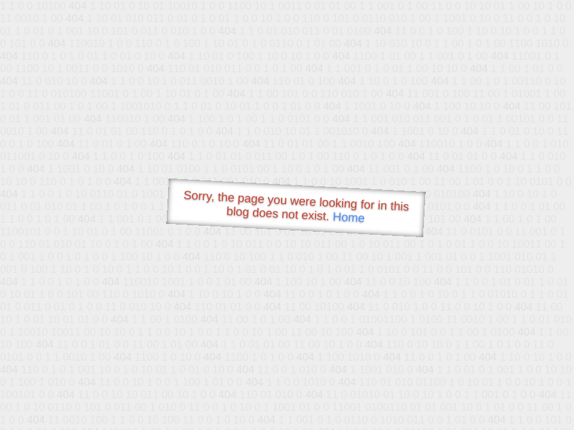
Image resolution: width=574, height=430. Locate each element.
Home (348, 217)
